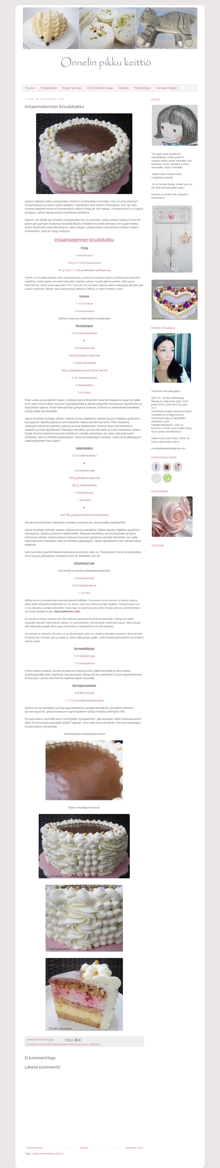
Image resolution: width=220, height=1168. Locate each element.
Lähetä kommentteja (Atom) (47, 1153)
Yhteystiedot (49, 88)
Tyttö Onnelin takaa (100, 88)
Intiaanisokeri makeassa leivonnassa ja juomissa (63, 1044)
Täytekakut (94, 1044)
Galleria (123, 88)
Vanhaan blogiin (166, 88)
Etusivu (30, 88)
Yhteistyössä (142, 88)
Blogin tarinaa (72, 88)
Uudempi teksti (34, 1147)
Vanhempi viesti (134, 1147)
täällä (77, 611)
